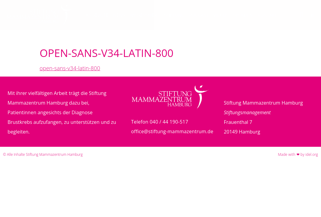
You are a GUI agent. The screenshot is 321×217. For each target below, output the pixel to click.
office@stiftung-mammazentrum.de (172, 131)
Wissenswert (144, 15)
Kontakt (267, 15)
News (119, 15)
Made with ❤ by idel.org (298, 154)
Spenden (243, 15)
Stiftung (174, 15)
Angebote (97, 15)
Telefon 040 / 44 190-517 (159, 121)
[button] (312, 15)
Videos (221, 15)
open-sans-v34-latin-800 (70, 68)
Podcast (199, 15)
